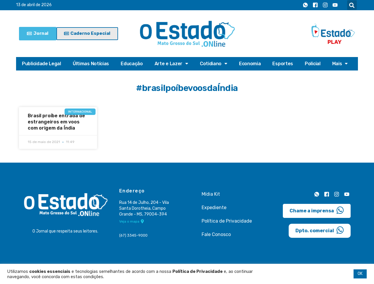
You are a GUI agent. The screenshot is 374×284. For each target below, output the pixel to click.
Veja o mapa (131, 222)
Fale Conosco (216, 234)
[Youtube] (335, 5)
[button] (352, 5)
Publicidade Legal (41, 63)
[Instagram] (325, 5)
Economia (250, 63)
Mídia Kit (211, 194)
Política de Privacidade (227, 221)
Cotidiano (213, 63)
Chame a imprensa (317, 210)
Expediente (214, 207)
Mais (340, 63)
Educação (132, 63)
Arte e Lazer (171, 63)
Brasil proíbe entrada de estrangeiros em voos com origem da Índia (56, 122)
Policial (313, 63)
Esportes (282, 63)
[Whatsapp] (305, 5)
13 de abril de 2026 (34, 5)
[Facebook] (315, 5)
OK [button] (360, 273)
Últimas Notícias (91, 63)
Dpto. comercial (319, 230)
